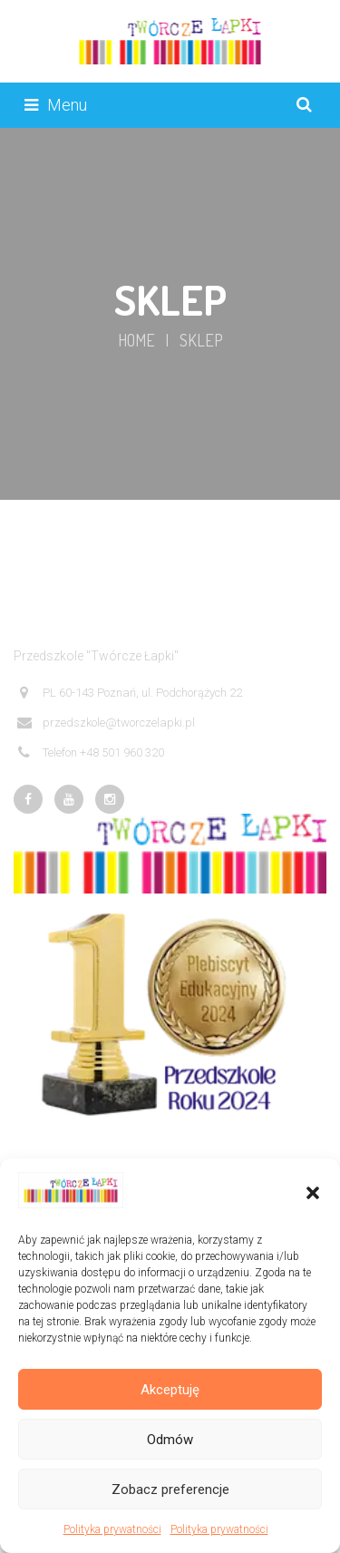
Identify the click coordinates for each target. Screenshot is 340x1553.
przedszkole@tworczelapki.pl (106, 723)
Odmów (170, 1439)
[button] (313, 1193)
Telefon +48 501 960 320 (90, 753)
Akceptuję (170, 1390)
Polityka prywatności (112, 1529)
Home (136, 340)
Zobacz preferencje (170, 1489)
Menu (55, 104)
